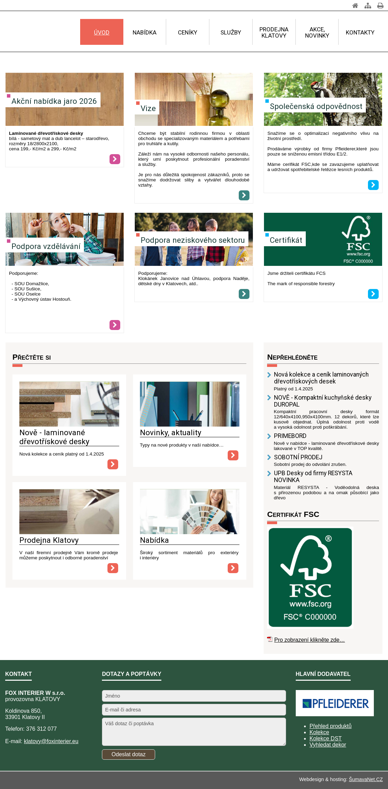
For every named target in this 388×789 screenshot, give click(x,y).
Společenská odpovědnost (316, 106)
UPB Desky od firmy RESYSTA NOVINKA (313, 476)
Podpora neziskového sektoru (193, 240)
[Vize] (194, 100)
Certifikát (286, 240)
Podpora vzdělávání (46, 246)
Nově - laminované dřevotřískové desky (54, 437)
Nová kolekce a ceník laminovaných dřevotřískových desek (321, 378)
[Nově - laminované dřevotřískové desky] (69, 425)
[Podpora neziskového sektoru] (244, 294)
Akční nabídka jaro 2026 (54, 101)
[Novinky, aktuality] (190, 425)
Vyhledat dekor (328, 745)
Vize (148, 108)
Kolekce (319, 732)
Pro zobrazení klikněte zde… (309, 640)
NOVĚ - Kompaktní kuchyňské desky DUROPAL (322, 401)
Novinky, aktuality (170, 432)
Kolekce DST (326, 738)
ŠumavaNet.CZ (366, 779)
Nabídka (154, 540)
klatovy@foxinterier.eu (51, 741)
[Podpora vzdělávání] (115, 325)
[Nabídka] (190, 532)
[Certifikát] (323, 240)
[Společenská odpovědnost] (373, 185)
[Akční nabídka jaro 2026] (115, 159)
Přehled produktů (331, 726)
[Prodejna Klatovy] (69, 532)
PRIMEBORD (290, 435)
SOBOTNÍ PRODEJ (298, 457)
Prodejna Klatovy (49, 540)
